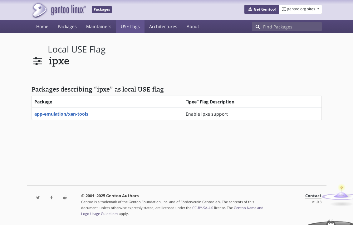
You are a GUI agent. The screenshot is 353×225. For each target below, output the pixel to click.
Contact (313, 195)
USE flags (130, 26)
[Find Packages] (292, 26)
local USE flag (76, 49)
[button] (261, 9)
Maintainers (98, 26)
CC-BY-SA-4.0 (202, 207)
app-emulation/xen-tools (61, 114)
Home (42, 26)
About (193, 26)
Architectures (163, 26)
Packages (67, 26)
